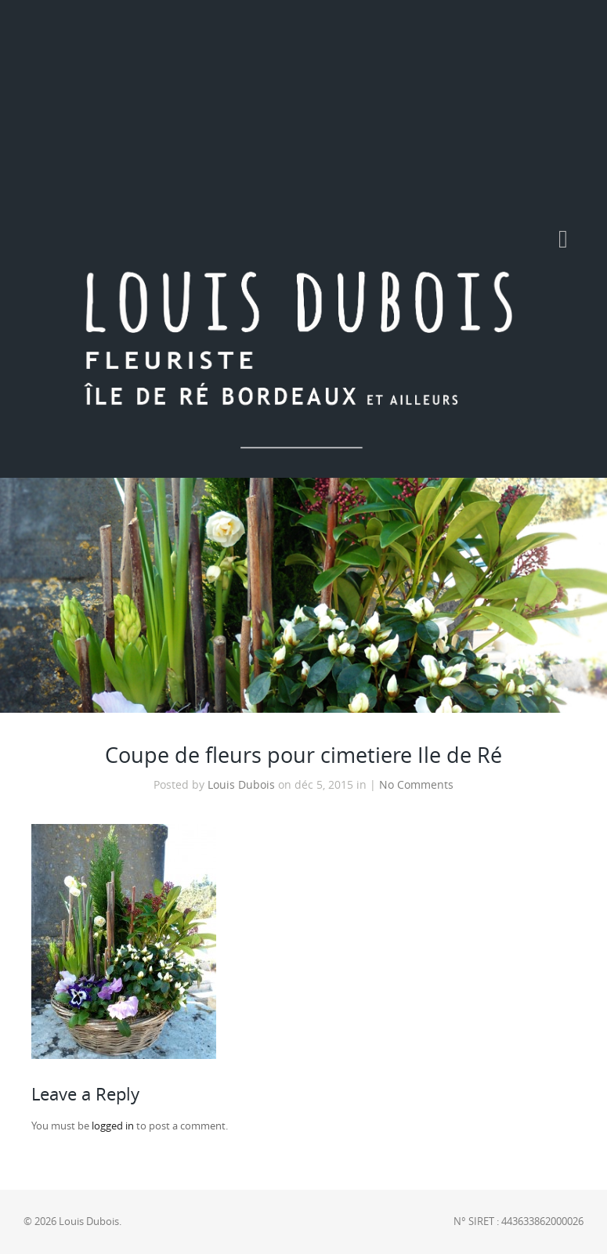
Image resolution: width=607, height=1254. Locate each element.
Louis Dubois (241, 785)
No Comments (416, 785)
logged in (113, 1126)
